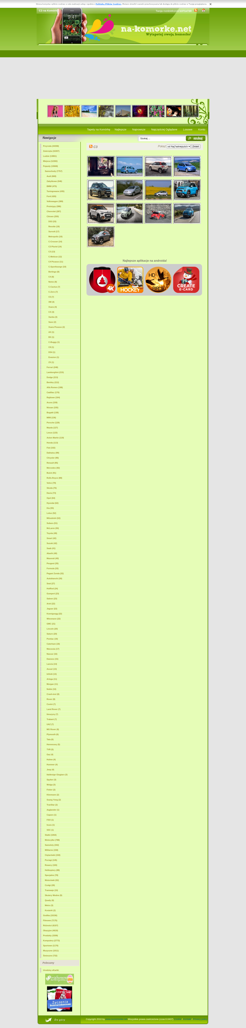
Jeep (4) (50, 769)
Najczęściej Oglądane (164, 129)
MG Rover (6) (53, 729)
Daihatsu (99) (53, 453)
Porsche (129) (53, 423)
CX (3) (51, 312)
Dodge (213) (52, 377)
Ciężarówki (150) (52, 855)
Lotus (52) (51, 513)
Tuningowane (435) (55, 191)
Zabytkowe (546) (54, 181)
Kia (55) (50, 508)
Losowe (188, 129)
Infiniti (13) (52, 674)
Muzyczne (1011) (51, 951)
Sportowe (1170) (50, 945)
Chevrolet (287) (54, 211)
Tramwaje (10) (51, 890)
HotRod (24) (52, 588)
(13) (51, 252)
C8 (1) (51, 347)
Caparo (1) (51, 815)
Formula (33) (52, 568)
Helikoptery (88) (52, 870)
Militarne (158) (51, 850)
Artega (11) (52, 679)
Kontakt (187, 1019)
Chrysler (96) (53, 458)
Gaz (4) (50, 754)
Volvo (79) (51, 483)
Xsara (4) (52, 307)
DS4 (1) (51, 352)
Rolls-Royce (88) (54, 478)
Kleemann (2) (53, 795)
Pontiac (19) (52, 639)
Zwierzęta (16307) (51, 151)
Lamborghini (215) (55, 372)
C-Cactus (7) (54, 287)
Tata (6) (50, 739)
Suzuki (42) (52, 543)
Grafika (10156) (50, 915)
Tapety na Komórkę (98, 129)
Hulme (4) (51, 759)
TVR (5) (50, 749)
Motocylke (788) (52, 840)
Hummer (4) (52, 764)
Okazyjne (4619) (50, 930)
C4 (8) (51, 277)
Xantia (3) (52, 317)
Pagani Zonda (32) (55, 573)
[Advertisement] (123, 72)
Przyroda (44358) (51, 146)
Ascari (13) (52, 669)
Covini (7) (51, 704)
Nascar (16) (52, 654)
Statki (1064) (51, 835)
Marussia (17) (53, 649)
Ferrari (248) (52, 367)
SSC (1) (50, 830)
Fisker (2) (51, 790)
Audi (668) (51, 176)
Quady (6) (49, 900)
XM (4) (51, 302)
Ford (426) (51, 196)
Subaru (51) (52, 523)
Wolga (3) (51, 785)
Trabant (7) (52, 719)
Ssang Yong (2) (54, 800)
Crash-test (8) (53, 694)
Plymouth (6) (53, 734)
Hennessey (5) (53, 744)
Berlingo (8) (53, 272)
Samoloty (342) (52, 845)
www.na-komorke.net (116, 1019)
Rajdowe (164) (53, 397)
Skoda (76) (52, 488)
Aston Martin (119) (55, 438)
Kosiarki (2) (50, 910)
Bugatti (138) (53, 412)
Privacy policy (200, 1019)
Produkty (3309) (50, 935)
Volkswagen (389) (55, 201)
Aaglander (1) (53, 810)
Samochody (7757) (53, 171)
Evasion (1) (53, 357)
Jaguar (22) (52, 609)
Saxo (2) (52, 322)
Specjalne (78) (51, 875)
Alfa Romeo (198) (55, 387)
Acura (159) (52, 402)
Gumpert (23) (53, 593)
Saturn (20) (52, 634)
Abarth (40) (52, 553)
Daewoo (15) (52, 659)
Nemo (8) (52, 282)
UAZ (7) (50, 724)
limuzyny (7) (52, 714)
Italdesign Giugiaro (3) (57, 775)
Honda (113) (52, 443)
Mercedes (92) (53, 468)
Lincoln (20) (52, 629)
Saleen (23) (52, 599)
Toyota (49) (52, 533)
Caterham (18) (53, 644)
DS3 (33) (52, 221)
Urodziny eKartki (51, 970)
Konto (201, 129)
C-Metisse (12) (55, 257)
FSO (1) (50, 820)
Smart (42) (51, 538)
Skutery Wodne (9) (53, 895)
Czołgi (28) (50, 885)
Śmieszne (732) (50, 956)
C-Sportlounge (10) (57, 267)
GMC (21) (51, 624)
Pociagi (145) (51, 860)
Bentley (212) (53, 382)
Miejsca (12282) (50, 161)
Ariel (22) (51, 604)
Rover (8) (51, 699)
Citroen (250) (53, 216)
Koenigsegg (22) (54, 614)
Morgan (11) (52, 684)
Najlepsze (120, 129)
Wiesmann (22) (54, 619)
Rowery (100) (51, 865)
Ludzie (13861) (50, 156)
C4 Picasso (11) (55, 262)
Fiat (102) (51, 448)
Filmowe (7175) (50, 920)
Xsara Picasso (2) (56, 327)
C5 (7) (51, 297)
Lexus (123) (52, 433)
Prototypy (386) (54, 206)
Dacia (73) (51, 493)
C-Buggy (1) (54, 342)
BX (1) (51, 337)
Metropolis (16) (55, 236)
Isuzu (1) (51, 825)
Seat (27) (51, 583)
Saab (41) (51, 548)
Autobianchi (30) (54, 578)
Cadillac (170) (53, 392)
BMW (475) (52, 186)
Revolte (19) (54, 226)
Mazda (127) (52, 428)
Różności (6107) (50, 925)
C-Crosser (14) (55, 241)
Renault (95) (52, 463)
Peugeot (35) (52, 563)
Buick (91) (51, 473)
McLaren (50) (53, 528)
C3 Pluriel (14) (55, 247)
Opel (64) (51, 498)
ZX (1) (51, 362)
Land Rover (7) (53, 709)
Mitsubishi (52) (53, 518)
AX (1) (51, 332)
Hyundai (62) (52, 503)
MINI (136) (51, 417)
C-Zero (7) (53, 292)
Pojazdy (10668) (50, 166)
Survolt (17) (53, 231)
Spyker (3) (51, 780)
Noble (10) (51, 689)
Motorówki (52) (52, 880)
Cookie (177, 1019)
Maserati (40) (53, 558)
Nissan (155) (52, 407)
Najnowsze (138, 129)
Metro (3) (49, 905)
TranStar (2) (52, 805)
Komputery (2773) (51, 940)
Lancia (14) (52, 664)
